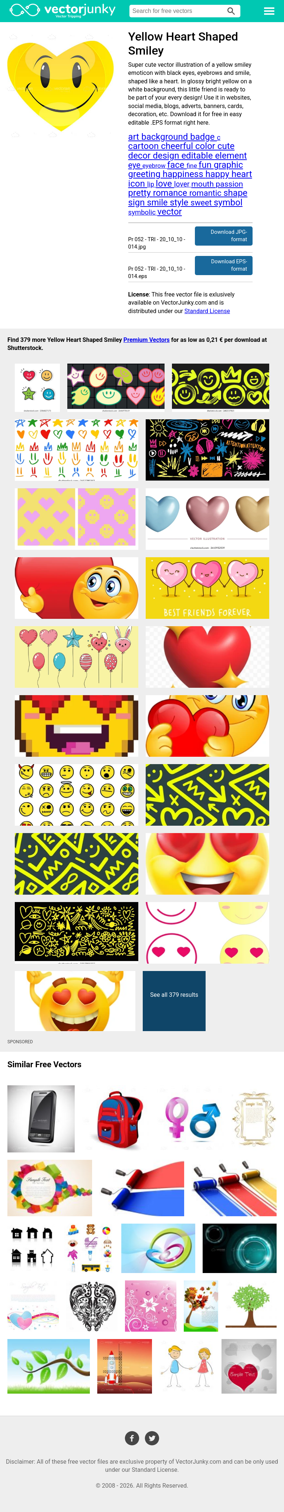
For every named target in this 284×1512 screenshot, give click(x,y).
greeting (145, 174)
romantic (206, 193)
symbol (228, 202)
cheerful (178, 146)
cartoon (144, 146)
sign (137, 202)
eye (135, 165)
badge (203, 137)
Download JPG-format (229, 236)
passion (229, 183)
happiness (184, 174)
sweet (202, 202)
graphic (228, 165)
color (206, 146)
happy (218, 174)
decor (140, 155)
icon (137, 183)
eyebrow (154, 165)
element (231, 155)
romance (171, 193)
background (165, 137)
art (135, 137)
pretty (140, 193)
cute (225, 146)
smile (158, 202)
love (165, 183)
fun (206, 165)
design (167, 155)
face (177, 165)
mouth (203, 183)
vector (170, 212)
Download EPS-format (229, 265)
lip (151, 184)
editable (198, 155)
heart (241, 174)
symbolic (143, 212)
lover (183, 184)
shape (235, 193)
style (180, 202)
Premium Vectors (147, 339)
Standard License (207, 311)
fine (193, 165)
